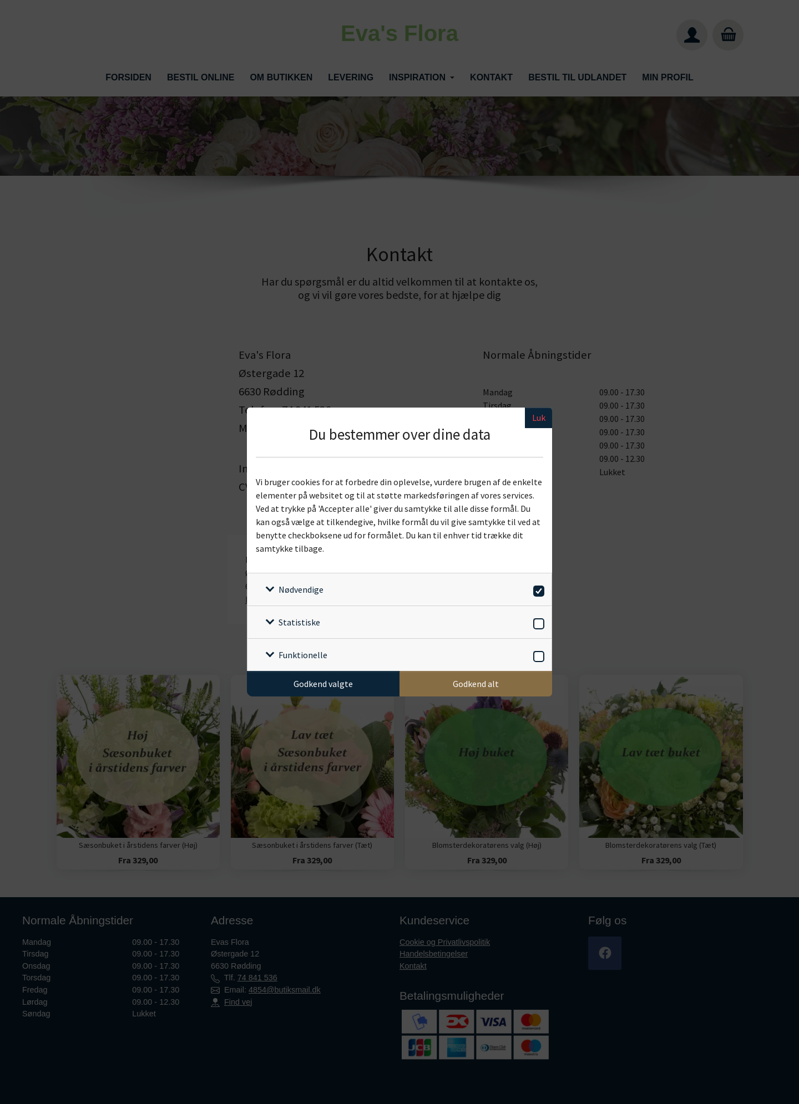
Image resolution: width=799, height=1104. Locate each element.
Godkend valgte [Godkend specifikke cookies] (323, 683)
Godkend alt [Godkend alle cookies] (476, 683)
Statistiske (299, 622)
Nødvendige (301, 589)
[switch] (536, 589)
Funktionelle (303, 654)
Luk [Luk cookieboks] (538, 417)
